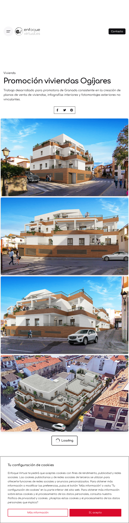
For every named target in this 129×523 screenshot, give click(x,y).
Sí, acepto (95, 512)
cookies (43, 498)
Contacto (117, 31)
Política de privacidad (21, 498)
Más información (38, 512)
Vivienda (9, 73)
